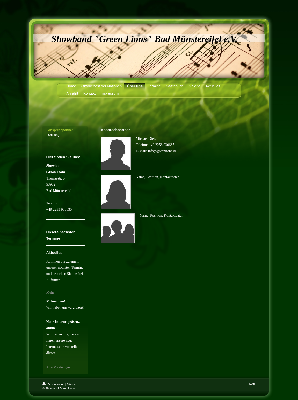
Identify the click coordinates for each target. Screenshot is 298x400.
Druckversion (53, 384)
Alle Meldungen (58, 367)
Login (252, 383)
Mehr (50, 292)
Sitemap (72, 384)
